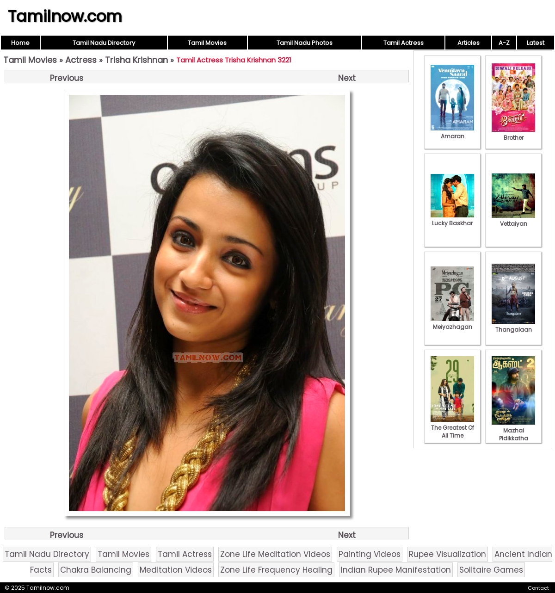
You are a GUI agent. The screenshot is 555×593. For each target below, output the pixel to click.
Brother (513, 134)
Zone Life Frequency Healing (276, 569)
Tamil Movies (207, 42)
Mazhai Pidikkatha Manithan (513, 434)
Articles (468, 42)
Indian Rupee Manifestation (396, 569)
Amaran (452, 132)
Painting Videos (370, 554)
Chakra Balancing (95, 569)
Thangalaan (513, 326)
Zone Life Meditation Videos (275, 554)
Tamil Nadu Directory (104, 42)
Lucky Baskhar (452, 219)
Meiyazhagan (452, 323)
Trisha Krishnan (136, 60)
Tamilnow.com (65, 16)
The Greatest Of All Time (452, 427)
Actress (81, 60)
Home (20, 42)
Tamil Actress (403, 42)
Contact (538, 588)
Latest (535, 42)
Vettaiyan (513, 220)
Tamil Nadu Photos (305, 42)
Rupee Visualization (447, 554)
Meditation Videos (176, 569)
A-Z (504, 42)
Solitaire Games (491, 569)
